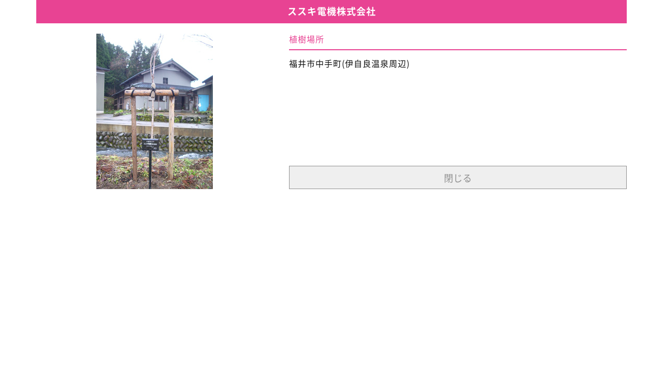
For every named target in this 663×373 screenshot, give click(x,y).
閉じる (458, 178)
